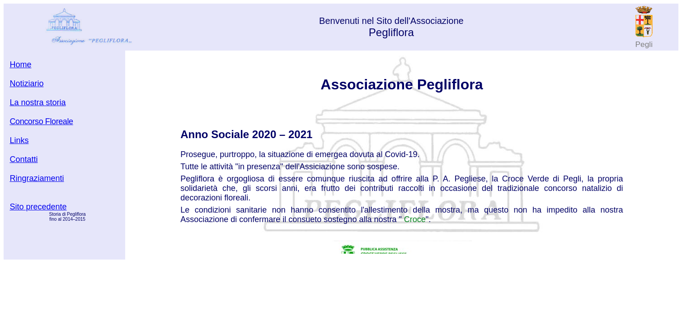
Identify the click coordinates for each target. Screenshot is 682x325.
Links (18, 140)
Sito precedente (37, 206)
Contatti (23, 159)
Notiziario (26, 83)
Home (20, 64)
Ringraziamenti (36, 178)
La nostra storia (37, 102)
